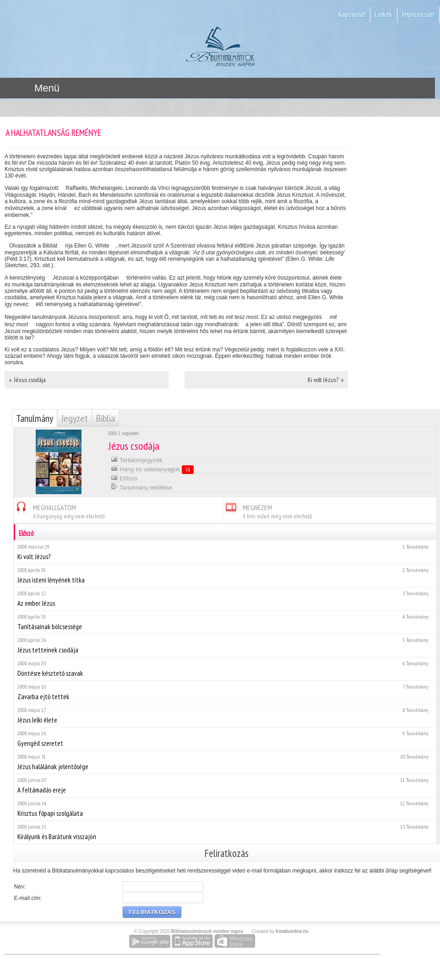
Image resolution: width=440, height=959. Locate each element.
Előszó (124, 477)
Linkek (383, 15)
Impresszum (418, 15)
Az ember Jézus (224, 599)
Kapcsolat (351, 15)
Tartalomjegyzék (137, 459)
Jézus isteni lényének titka (224, 575)
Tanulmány (34, 418)
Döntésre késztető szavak (224, 669)
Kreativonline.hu (292, 931)
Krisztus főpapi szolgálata (224, 809)
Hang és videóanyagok (152, 469)
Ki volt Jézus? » (325, 380)
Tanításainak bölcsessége (224, 622)
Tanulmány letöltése (141, 486)
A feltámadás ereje (224, 785)
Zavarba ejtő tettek (224, 692)
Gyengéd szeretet (224, 739)
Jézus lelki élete (224, 715)
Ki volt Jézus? (224, 552)
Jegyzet (74, 418)
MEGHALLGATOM (59, 510)
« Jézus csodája (27, 380)
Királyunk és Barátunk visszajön (224, 832)
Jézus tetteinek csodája (224, 645)
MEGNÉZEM (267, 510)
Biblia (105, 418)
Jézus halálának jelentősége (224, 762)
